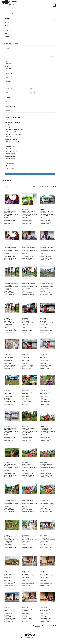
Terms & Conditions (41, 632)
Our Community (27, 632)
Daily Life (8, 136)
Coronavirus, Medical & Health (13, 134)
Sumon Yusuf (10, 583)
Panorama (9, 84)
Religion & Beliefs (10, 158)
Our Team (21, 632)
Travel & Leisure (10, 168)
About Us (17, 632)
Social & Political (10, 161)
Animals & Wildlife (10, 119)
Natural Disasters (10, 148)
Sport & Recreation (10, 163)
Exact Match (51, 56)
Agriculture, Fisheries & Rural (13, 117)
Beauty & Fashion (10, 127)
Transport (8, 165)
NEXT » (54, 186)
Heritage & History (10, 146)
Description (9, 68)
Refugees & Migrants (11, 156)
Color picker (34, 93)
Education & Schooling (11, 139)
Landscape (9, 95)
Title (7, 66)
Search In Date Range (11, 106)
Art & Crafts (9, 124)
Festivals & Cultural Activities (13, 141)
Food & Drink (9, 144)
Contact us (34, 632)
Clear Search (53, 39)
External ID (9, 73)
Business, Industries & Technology (14, 129)
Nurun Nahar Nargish (11, 222)
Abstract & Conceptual (11, 115)
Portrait (8, 92)
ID (6, 61)
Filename (8, 71)
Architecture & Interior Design (13, 122)
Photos (8, 81)
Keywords (8, 63)
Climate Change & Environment (13, 132)
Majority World (24, 637)
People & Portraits (10, 153)
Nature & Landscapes (11, 151)
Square (8, 97)
